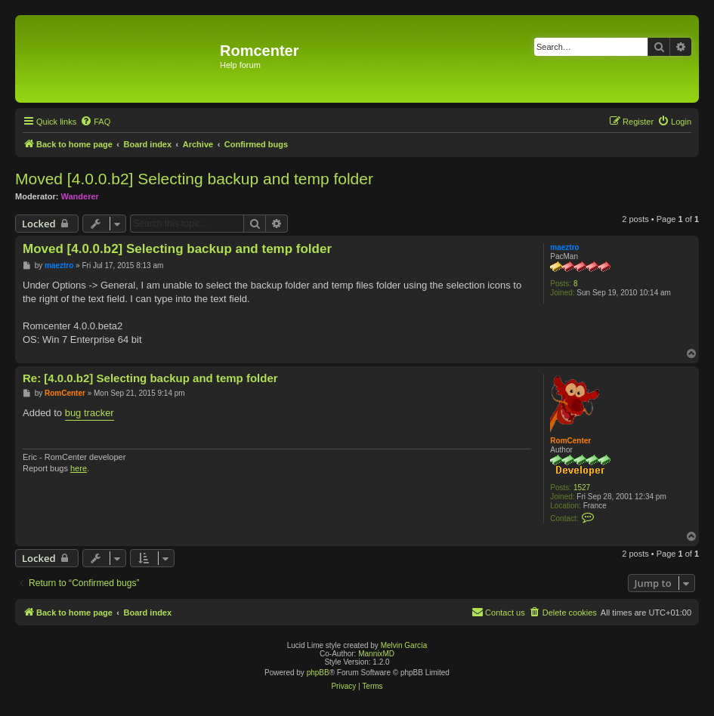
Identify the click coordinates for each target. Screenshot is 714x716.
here (78, 468)
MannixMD (376, 654)
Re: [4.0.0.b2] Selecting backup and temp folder (150, 378)
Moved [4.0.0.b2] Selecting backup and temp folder (194, 178)
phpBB (318, 672)
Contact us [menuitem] (498, 611)
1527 (581, 487)
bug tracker (89, 412)
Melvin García (404, 645)
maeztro (564, 247)
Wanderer (80, 196)
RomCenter (570, 441)
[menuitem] (95, 122)
